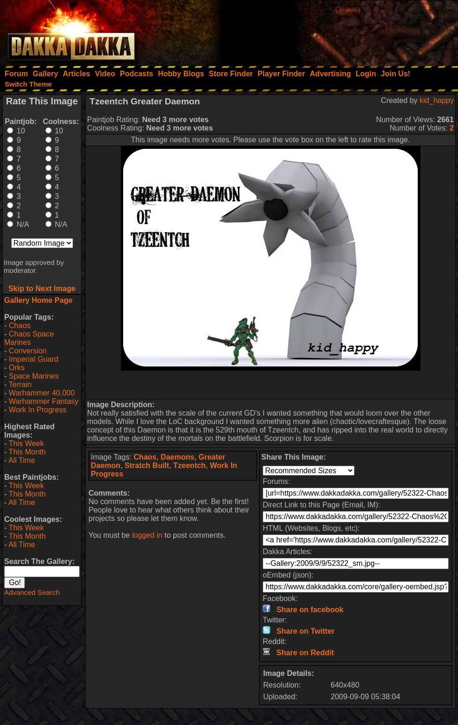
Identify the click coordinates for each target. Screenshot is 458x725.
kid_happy (437, 100)
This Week (26, 443)
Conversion (28, 351)
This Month (26, 452)
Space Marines (34, 376)
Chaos (19, 326)
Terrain (19, 384)
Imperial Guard (34, 359)
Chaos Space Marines (29, 338)
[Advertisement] (332, 30)
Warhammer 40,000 (42, 393)
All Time (21, 460)
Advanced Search (31, 592)
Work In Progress (37, 410)
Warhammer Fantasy (44, 401)
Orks (17, 368)
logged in (147, 535)
